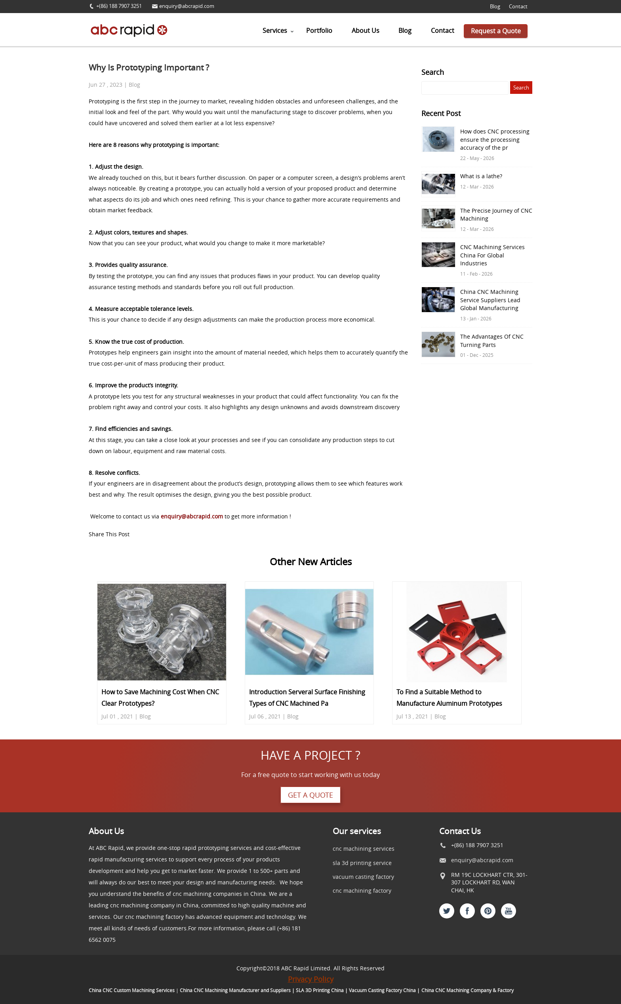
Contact (518, 6)
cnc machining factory (362, 890)
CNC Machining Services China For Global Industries (492, 255)
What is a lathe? (481, 176)
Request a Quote (496, 31)
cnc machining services (363, 848)
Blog (495, 6)
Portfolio (319, 30)
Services (275, 30)
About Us (365, 30)
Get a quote (310, 795)
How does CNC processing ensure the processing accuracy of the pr (495, 139)
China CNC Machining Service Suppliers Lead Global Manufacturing (490, 300)
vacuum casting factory (363, 876)
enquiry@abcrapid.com (186, 6)
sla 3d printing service (362, 863)
